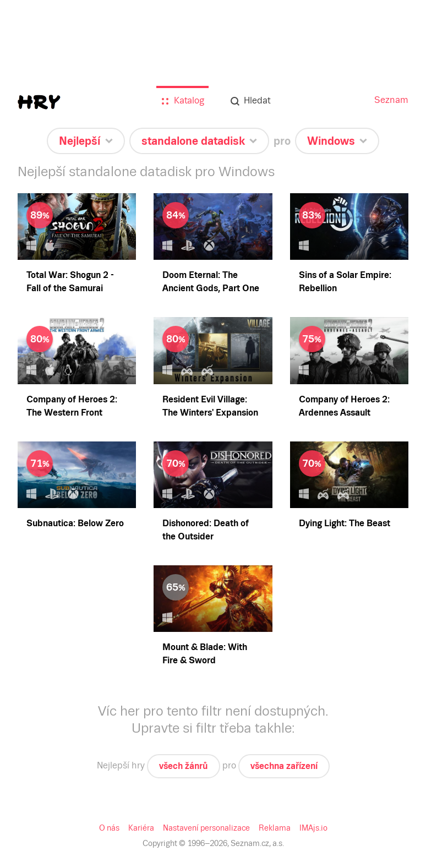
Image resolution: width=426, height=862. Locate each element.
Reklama (275, 827)
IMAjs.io (313, 827)
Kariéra (141, 827)
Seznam (391, 100)
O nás (109, 827)
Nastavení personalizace (206, 827)
